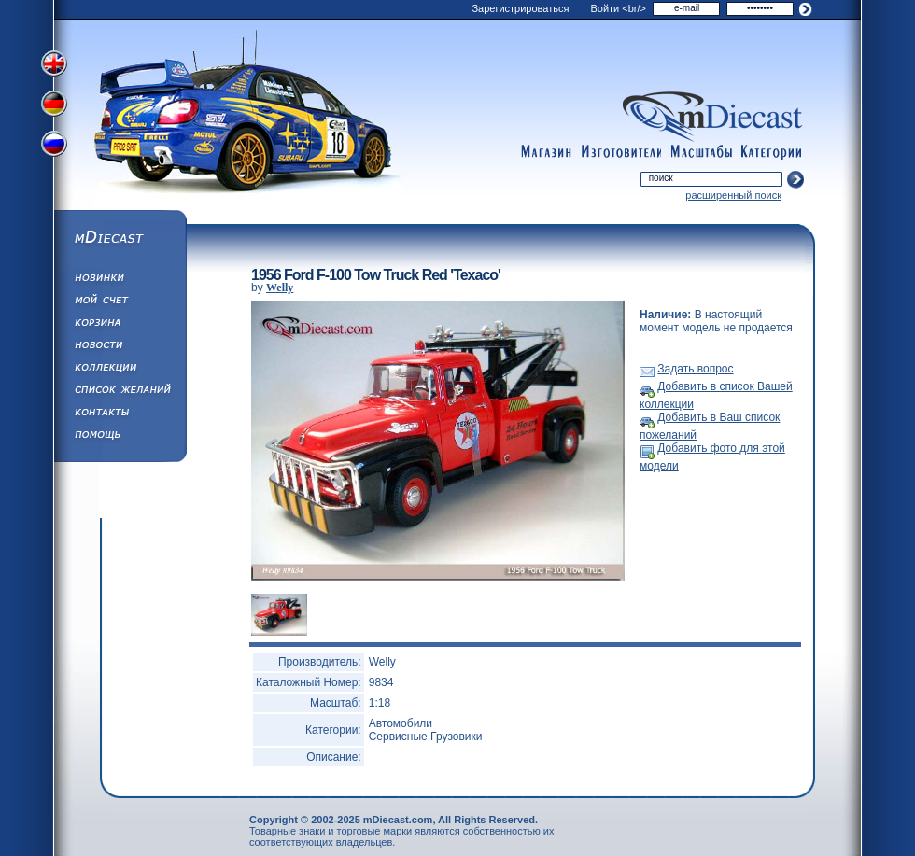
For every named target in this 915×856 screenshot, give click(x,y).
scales (701, 152)
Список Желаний (119, 392)
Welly (279, 287)
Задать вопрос (695, 368)
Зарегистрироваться (520, 8)
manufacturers (621, 152)
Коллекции (119, 370)
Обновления (119, 280)
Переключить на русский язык (56, 147)
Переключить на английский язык (56, 63)
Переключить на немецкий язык (56, 105)
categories (772, 152)
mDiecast (119, 239)
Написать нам (119, 414)
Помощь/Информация (119, 437)
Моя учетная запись (119, 302)
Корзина (119, 325)
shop (546, 152)
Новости (119, 347)
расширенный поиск (733, 195)
